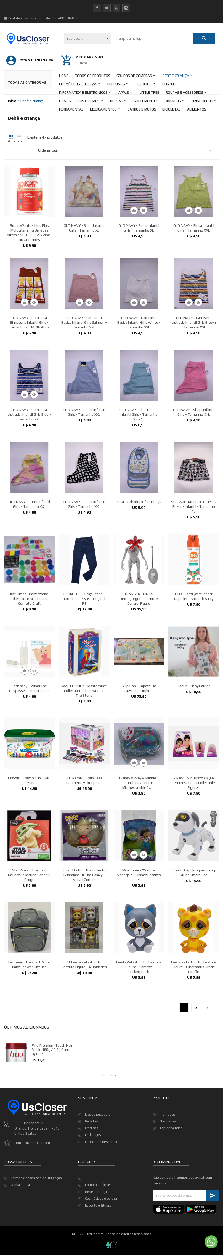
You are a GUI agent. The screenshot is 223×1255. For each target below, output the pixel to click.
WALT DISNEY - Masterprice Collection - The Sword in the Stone (84, 735)
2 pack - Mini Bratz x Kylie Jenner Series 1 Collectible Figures (193, 828)
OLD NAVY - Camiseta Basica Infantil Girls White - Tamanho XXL (139, 367)
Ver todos (111, 1075)
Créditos (91, 1157)
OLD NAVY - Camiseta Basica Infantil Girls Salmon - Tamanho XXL (84, 367)
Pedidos (91, 1150)
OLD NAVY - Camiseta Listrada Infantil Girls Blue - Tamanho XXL (29, 459)
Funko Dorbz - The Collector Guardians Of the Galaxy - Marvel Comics (84, 920)
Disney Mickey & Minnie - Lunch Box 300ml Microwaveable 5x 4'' (138, 828)
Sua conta (87, 1127)
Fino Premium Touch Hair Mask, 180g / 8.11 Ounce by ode (74, 1045)
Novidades (168, 1150)
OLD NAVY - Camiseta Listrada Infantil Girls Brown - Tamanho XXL (194, 367)
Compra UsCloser (98, 1185)
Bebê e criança (96, 1192)
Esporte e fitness (98, 1205)
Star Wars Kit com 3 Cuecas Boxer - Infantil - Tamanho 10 (193, 551)
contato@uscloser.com (32, 1172)
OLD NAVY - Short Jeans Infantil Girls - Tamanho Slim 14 (138, 459)
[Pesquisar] (152, 38)
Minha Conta (20, 1214)
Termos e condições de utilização (36, 1207)
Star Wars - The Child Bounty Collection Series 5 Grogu (29, 920)
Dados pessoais (97, 1143)
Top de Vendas (171, 1157)
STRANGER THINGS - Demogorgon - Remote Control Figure (139, 643)
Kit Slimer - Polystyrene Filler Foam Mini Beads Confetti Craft (29, 643)
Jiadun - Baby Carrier (193, 731)
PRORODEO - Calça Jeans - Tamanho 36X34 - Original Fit (84, 643)
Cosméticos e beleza (101, 1199)
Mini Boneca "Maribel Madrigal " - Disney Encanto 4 (139, 920)
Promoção (167, 1143)
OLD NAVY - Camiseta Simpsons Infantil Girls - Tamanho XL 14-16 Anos (29, 367)
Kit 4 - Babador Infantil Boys (139, 547)
